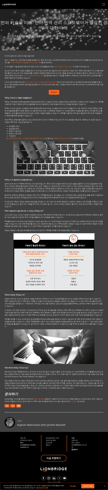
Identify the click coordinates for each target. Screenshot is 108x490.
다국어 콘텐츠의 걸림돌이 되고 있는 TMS (25, 62)
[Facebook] (43, 478)
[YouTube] (64, 478)
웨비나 (48, 445)
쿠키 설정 (73, 486)
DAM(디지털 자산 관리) (62, 138)
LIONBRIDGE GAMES (28, 445)
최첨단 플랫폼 (38, 399)
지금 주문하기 (53, 458)
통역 (21, 442)
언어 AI (22, 438)
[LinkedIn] (54, 478)
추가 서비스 (76, 442)
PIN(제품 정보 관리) (36, 138)
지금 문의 (74, 401)
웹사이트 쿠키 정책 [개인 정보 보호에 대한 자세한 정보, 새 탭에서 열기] (42, 488)
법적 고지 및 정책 (54, 482)
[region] (54, 486)
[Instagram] (49, 478)
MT (88, 321)
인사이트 (49, 442)
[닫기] (104, 486)
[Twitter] (59, 478)
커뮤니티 (75, 440)
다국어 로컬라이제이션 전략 (33, 75)
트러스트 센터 (51, 440)
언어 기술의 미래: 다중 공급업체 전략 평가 (41, 82)
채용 (73, 438)
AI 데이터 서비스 (26, 440)
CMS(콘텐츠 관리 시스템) (18, 138)
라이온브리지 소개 (52, 438)
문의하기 (54, 92)
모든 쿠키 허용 (87, 486)
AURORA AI (24, 447)
